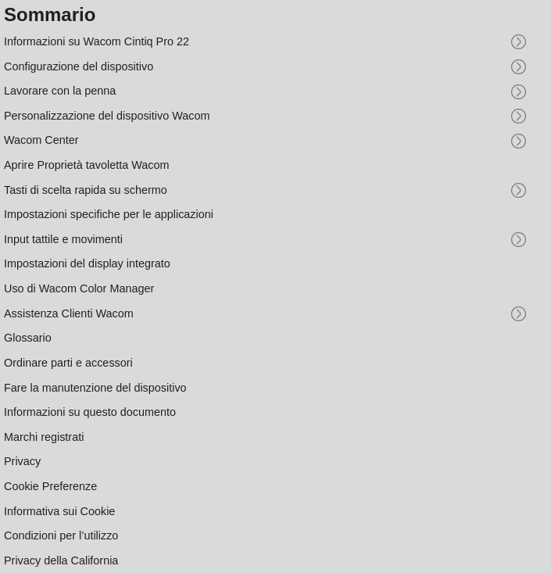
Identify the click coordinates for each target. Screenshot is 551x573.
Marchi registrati (44, 437)
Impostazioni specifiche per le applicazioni (108, 214)
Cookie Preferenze (50, 486)
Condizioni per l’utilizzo (61, 535)
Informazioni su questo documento (90, 412)
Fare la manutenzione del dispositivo (95, 387)
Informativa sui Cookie (59, 511)
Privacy (22, 461)
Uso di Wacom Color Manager (79, 288)
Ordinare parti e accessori (68, 362)
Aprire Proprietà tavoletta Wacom (86, 165)
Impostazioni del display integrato (87, 263)
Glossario (28, 337)
